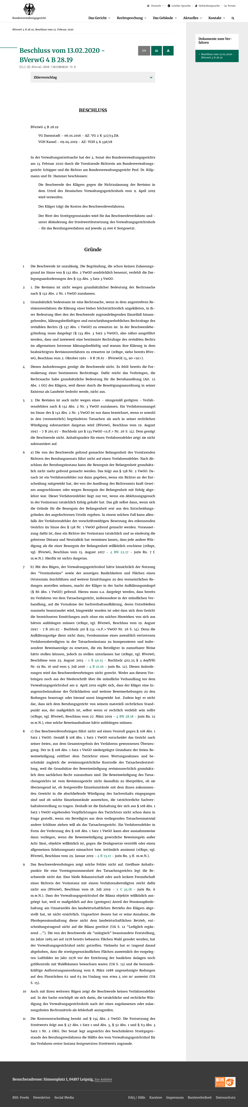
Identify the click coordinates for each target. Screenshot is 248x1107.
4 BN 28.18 (125, 717)
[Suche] (234, 18)
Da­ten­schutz (226, 1098)
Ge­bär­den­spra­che (207, 5)
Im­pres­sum (175, 1098)
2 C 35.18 (125, 889)
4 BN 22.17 (120, 552)
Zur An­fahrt (103, 1079)
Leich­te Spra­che (179, 5)
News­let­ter (42, 1098)
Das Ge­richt (97, 18)
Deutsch (154, 6)
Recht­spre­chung (130, 18)
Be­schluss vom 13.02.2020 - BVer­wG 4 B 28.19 (217, 56)
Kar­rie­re (155, 1098)
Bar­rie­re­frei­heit (200, 1098)
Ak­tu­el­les (190, 18)
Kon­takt (215, 18)
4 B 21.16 (97, 667)
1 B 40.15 (96, 660)
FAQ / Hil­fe (136, 1098)
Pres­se (230, 5)
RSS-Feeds (20, 1098)
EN (144, 51)
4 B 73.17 (104, 856)
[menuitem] (99, 18)
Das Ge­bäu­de (163, 18)
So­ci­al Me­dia (64, 1098)
